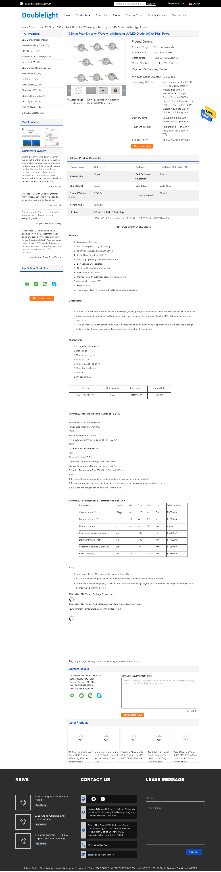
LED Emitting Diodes (32, 96)
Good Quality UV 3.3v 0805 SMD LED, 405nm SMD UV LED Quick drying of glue (185, 756)
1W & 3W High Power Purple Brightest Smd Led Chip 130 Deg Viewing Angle (158, 756)
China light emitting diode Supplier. (57, 868)
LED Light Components (33, 39)
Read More (41, 805)
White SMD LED (29, 84)
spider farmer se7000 (129, 661)
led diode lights (110, 661)
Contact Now (144, 146)
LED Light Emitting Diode (34, 67)
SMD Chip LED (29, 51)
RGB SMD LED (29, 73)
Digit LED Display (30, 112)
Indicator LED (28, 62)
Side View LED (29, 90)
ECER (194, 868)
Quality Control (157, 15)
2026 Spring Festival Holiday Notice (51, 798)
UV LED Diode (47, 27)
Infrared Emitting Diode (33, 45)
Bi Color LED (28, 79)
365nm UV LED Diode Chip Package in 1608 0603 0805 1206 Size (132, 755)
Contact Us (179, 15)
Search (151, 3)
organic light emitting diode (88, 661)
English (197, 3)
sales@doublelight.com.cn (38, 3)
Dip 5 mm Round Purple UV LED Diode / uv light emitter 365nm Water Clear (106, 756)
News (116, 15)
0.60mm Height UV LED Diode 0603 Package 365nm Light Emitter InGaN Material (80, 756)
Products (81, 15)
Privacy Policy (31, 868)
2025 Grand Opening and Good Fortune (50, 817)
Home (66, 15)
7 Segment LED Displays (34, 56)
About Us (101, 15)
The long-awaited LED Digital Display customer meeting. (51, 836)
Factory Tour (134, 15)
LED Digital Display (31, 101)
